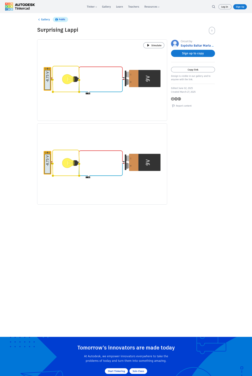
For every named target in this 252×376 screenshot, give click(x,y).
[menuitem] (92, 6)
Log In (225, 6)
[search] (213, 6)
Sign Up (240, 6)
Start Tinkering (116, 371)
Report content (181, 105)
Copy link (193, 69)
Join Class (138, 371)
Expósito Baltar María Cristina (201, 46)
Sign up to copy (193, 53)
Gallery (43, 20)
